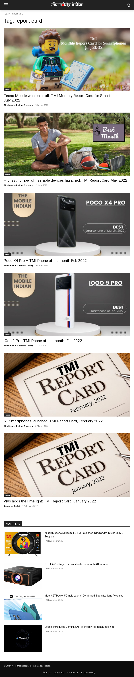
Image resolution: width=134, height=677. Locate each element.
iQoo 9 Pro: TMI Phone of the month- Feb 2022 (43, 341)
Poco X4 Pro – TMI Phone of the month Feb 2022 (45, 260)
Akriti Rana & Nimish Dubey (18, 265)
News (7, 89)
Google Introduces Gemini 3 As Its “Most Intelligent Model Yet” (80, 626)
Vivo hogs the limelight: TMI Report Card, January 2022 (50, 501)
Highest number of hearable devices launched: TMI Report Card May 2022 (65, 180)
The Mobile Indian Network (18, 105)
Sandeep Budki (12, 506)
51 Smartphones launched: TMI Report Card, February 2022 (53, 421)
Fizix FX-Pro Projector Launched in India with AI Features (76, 564)
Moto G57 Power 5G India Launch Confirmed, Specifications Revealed (84, 595)
